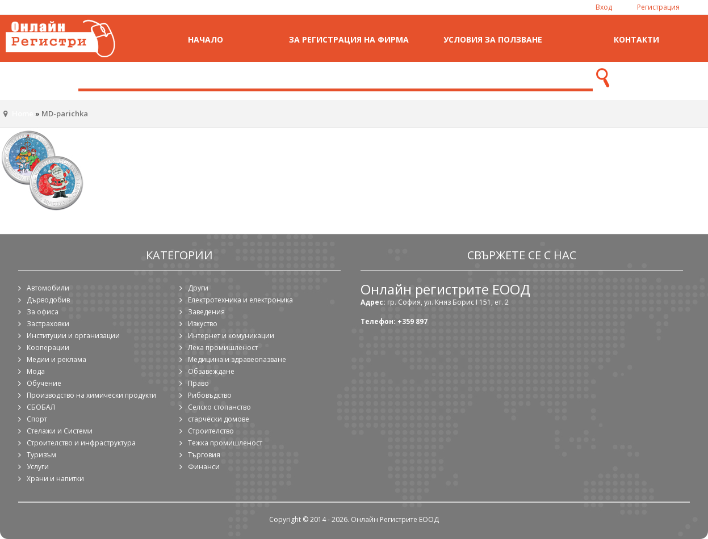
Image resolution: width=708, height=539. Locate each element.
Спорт (37, 419)
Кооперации (48, 347)
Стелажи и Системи (60, 431)
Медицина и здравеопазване (237, 359)
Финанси (204, 466)
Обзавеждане (211, 371)
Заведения (206, 312)
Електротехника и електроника (240, 300)
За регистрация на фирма (349, 39)
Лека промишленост (223, 347)
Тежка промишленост (225, 443)
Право (198, 383)
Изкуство (202, 324)
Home (22, 113)
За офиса (42, 312)
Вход (604, 7)
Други (198, 288)
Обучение (44, 383)
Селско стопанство (219, 407)
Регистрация (658, 7)
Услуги (38, 466)
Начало (205, 39)
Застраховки (48, 324)
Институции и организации (73, 335)
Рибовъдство (210, 395)
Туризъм (41, 455)
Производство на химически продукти (91, 395)
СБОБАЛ (41, 407)
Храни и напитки (55, 478)
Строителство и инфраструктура (81, 443)
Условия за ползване (492, 39)
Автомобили (48, 288)
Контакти (636, 39)
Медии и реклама (56, 359)
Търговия (204, 455)
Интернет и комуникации (231, 335)
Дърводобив (48, 300)
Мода (36, 371)
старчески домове (218, 419)
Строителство (211, 431)
